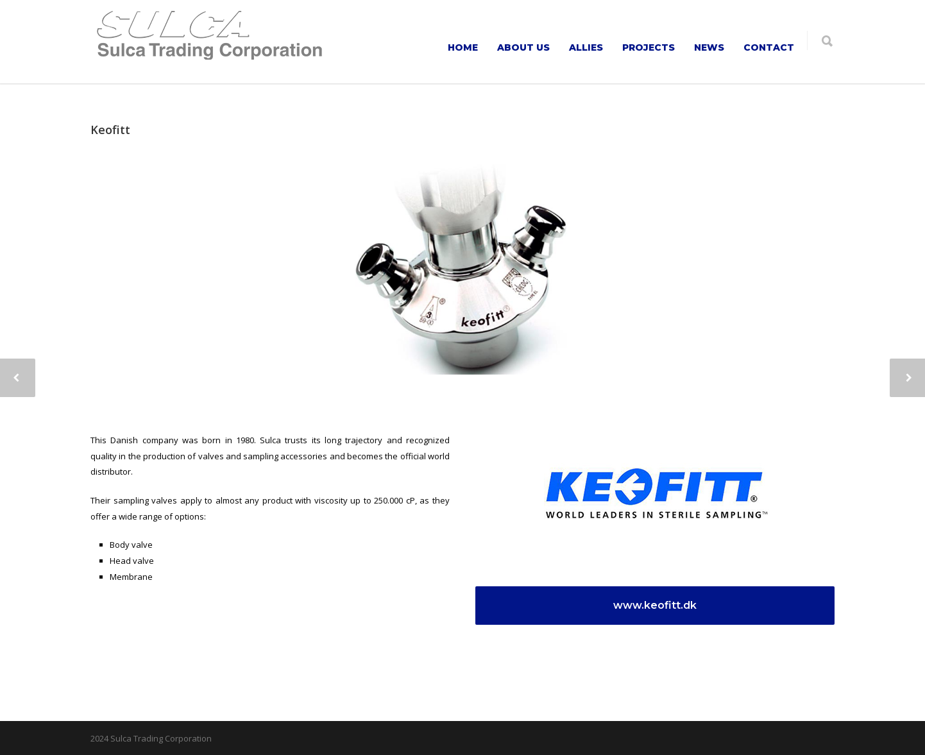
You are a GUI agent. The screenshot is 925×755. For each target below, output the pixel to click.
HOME (463, 47)
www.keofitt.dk (659, 605)
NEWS (709, 47)
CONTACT (768, 47)
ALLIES (586, 47)
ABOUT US (523, 47)
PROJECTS (648, 47)
